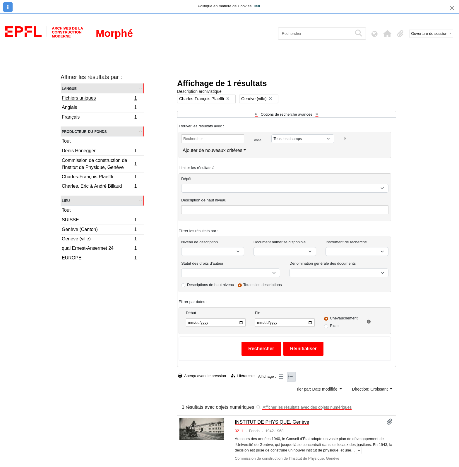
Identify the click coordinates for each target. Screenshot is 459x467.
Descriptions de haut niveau (210, 285)
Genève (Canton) (99, 230)
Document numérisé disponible (280, 242)
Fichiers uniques (99, 99)
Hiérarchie (243, 376)
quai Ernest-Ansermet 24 (99, 249)
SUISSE (99, 220)
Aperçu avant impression (202, 376)
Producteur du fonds (84, 131)
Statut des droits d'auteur (202, 263)
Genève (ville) (99, 239)
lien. (257, 6)
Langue (69, 88)
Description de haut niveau (203, 200)
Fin (257, 313)
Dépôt (186, 179)
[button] (387, 34)
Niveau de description (199, 242)
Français (99, 118)
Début (191, 313)
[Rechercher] (315, 34)
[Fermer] (452, 8)
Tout (66, 140)
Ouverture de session (429, 33)
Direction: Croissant (370, 389)
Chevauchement (344, 318)
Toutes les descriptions (262, 285)
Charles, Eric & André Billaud (99, 187)
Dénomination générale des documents (323, 263)
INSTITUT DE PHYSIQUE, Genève (272, 422)
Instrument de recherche (346, 242)
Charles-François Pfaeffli (99, 177)
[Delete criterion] (345, 138)
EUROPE (99, 258)
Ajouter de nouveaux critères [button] (212, 150)
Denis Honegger (99, 151)
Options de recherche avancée (286, 114)
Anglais (99, 108)
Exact (335, 326)
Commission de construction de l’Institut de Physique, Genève (99, 164)
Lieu (66, 200)
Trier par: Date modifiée (316, 389)
